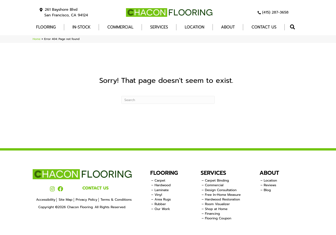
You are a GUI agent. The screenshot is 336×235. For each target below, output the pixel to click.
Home (36, 39)
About (228, 27)
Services (159, 27)
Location (194, 27)
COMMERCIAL (120, 27)
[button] (293, 27)
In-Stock (82, 27)
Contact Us (264, 27)
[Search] (168, 100)
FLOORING (46, 27)
